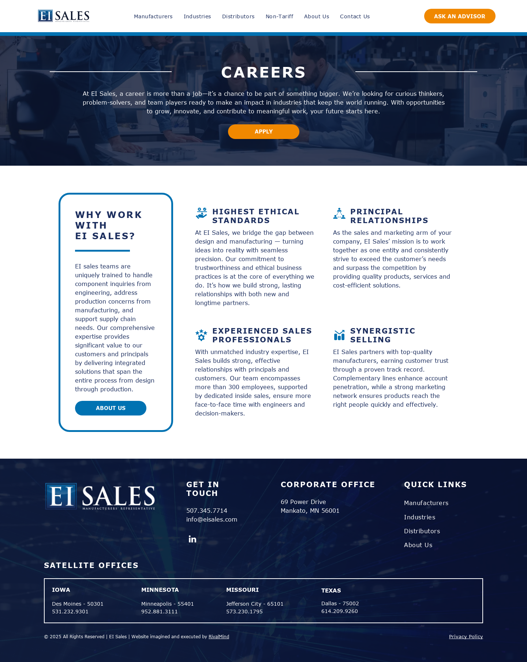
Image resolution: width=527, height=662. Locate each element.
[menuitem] (153, 16)
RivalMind (219, 636)
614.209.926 (338, 611)
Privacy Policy (466, 636)
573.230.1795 (244, 611)
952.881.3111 (159, 611)
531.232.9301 (70, 611)
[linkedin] (192, 540)
